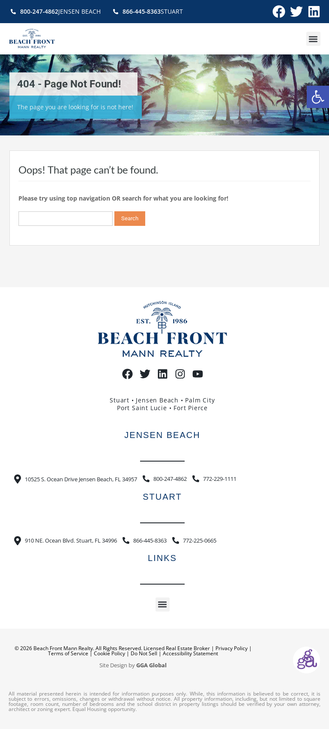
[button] (318, 97)
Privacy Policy (231, 648)
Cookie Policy (109, 653)
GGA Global (151, 665)
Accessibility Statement (190, 653)
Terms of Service (68, 653)
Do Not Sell (144, 653)
